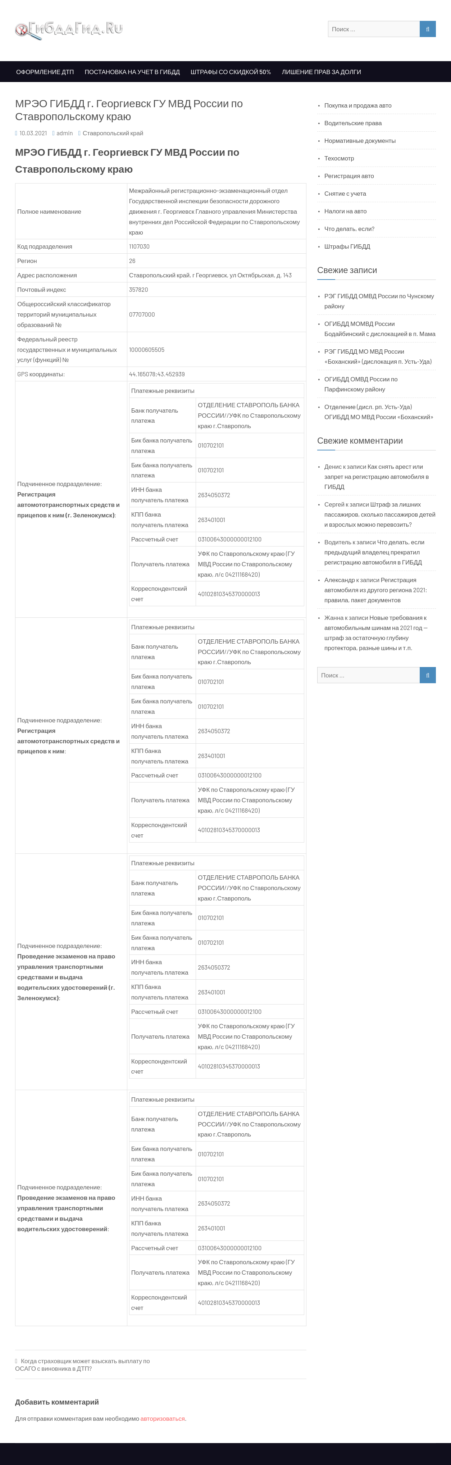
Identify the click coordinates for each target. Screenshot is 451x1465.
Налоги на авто (345, 210)
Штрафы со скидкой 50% (231, 71)
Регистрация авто (349, 175)
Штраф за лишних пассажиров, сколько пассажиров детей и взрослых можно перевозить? (380, 514)
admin (64, 132)
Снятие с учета (345, 193)
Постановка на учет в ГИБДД (132, 71)
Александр (339, 579)
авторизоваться (163, 1418)
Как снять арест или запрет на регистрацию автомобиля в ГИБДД (376, 476)
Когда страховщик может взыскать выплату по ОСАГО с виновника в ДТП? (82, 1364)
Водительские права (353, 122)
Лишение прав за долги (321, 71)
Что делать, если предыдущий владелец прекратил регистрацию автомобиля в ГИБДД (374, 552)
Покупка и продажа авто (358, 105)
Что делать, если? (349, 228)
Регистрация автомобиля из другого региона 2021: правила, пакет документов (375, 589)
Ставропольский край (113, 132)
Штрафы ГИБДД (347, 246)
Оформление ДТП (45, 71)
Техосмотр (339, 158)
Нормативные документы (360, 140)
